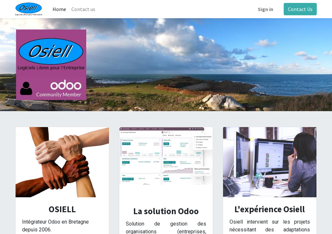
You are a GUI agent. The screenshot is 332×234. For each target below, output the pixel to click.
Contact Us (300, 9)
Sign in (265, 9)
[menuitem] (59, 9)
